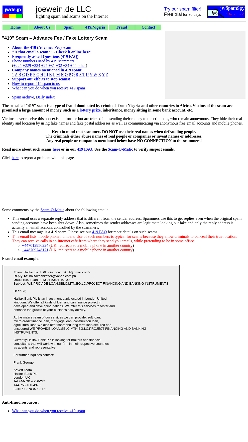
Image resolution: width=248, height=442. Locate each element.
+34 (66, 65)
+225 (17, 65)
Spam (68, 27)
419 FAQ (84, 149)
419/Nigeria (95, 27)
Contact (148, 27)
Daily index (45, 97)
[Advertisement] (205, 65)
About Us (42, 27)
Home (16, 27)
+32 (59, 65)
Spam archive (23, 97)
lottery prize (90, 110)
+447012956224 (35, 245)
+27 (44, 65)
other (82, 65)
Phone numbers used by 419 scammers (43, 61)
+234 (36, 65)
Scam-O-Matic (120, 149)
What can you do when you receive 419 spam (48, 88)
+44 (73, 65)
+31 (51, 65)
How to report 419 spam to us (36, 83)
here (56, 149)
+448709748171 (35, 250)
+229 (27, 65)
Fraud (121, 27)
